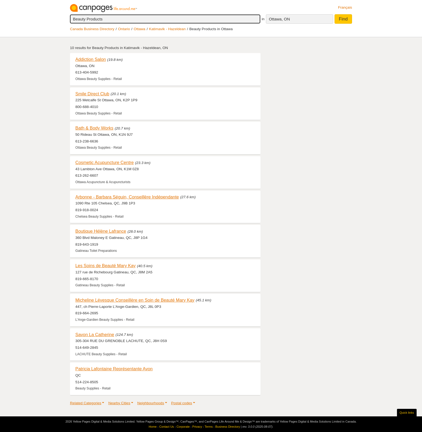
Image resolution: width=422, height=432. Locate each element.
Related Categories (85, 403)
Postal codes (181, 403)
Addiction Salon (90, 59)
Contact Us (166, 426)
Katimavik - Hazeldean (167, 29)
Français (345, 7)
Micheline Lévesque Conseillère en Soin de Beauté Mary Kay (135, 300)
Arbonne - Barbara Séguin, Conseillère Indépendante (127, 196)
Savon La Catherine (94, 334)
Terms (209, 426)
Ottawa (139, 29)
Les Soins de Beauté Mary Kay (105, 265)
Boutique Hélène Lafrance (100, 231)
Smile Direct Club (92, 93)
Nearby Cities (119, 403)
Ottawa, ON (279, 19)
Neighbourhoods (150, 403)
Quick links (407, 412)
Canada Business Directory (92, 29)
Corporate (183, 426)
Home (153, 426)
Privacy (197, 426)
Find (343, 19)
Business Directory (227, 426)
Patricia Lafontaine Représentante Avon (114, 368)
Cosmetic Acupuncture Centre (104, 162)
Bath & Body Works (94, 128)
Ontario (124, 29)
